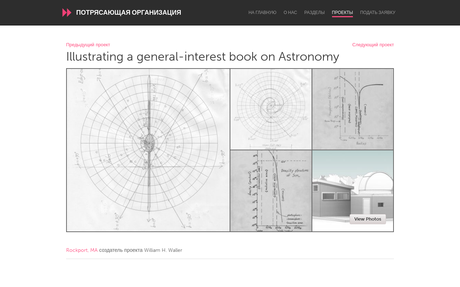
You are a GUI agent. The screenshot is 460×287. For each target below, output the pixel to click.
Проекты (342, 12)
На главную (262, 12)
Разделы (314, 12)
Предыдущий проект (88, 45)
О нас (290, 12)
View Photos (367, 219)
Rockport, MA (82, 250)
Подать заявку (377, 12)
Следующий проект (373, 45)
